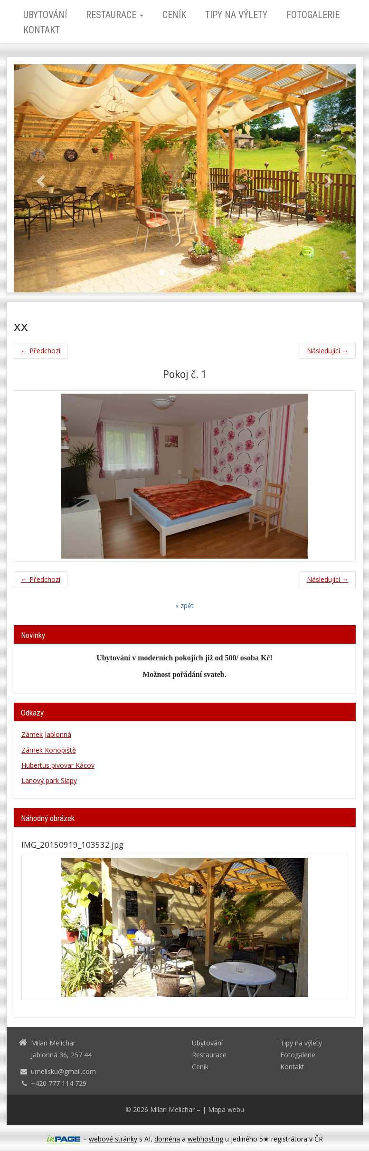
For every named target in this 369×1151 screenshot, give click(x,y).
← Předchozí (40, 350)
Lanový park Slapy (49, 780)
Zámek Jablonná (46, 734)
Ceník (174, 14)
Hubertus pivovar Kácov (58, 765)
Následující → (328, 350)
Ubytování (45, 14)
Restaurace (114, 14)
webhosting (205, 1138)
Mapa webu (226, 1109)
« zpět (184, 605)
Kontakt (41, 30)
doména (167, 1138)
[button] (39, 178)
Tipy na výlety (236, 14)
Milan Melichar (172, 1109)
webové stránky (113, 1138)
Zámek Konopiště (48, 749)
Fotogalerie (313, 14)
